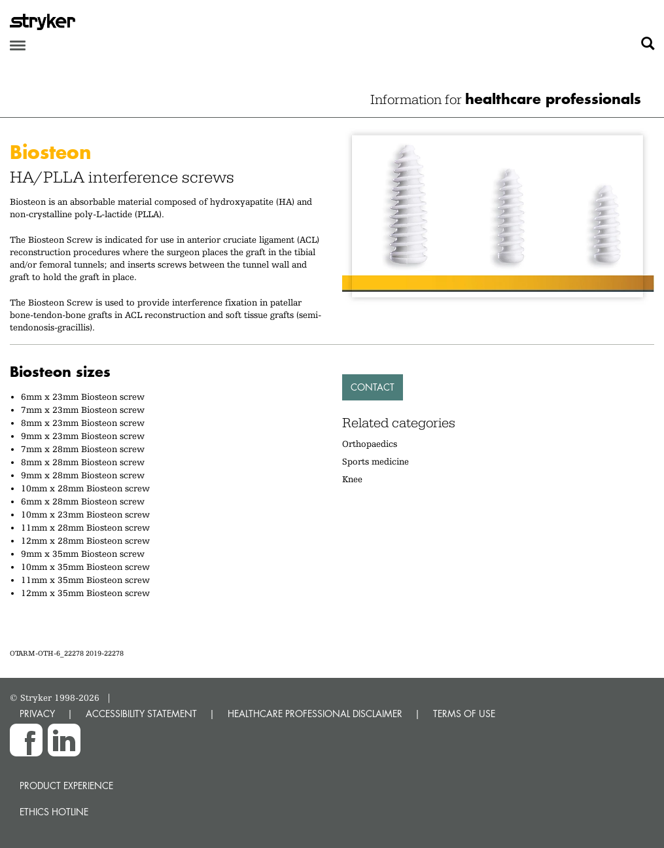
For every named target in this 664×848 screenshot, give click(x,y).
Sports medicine (375, 461)
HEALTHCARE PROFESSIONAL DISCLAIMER (315, 713)
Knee (352, 479)
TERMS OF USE (464, 713)
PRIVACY (37, 713)
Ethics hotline (54, 811)
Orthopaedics (369, 443)
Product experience (66, 785)
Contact (372, 387)
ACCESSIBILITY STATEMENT (141, 713)
